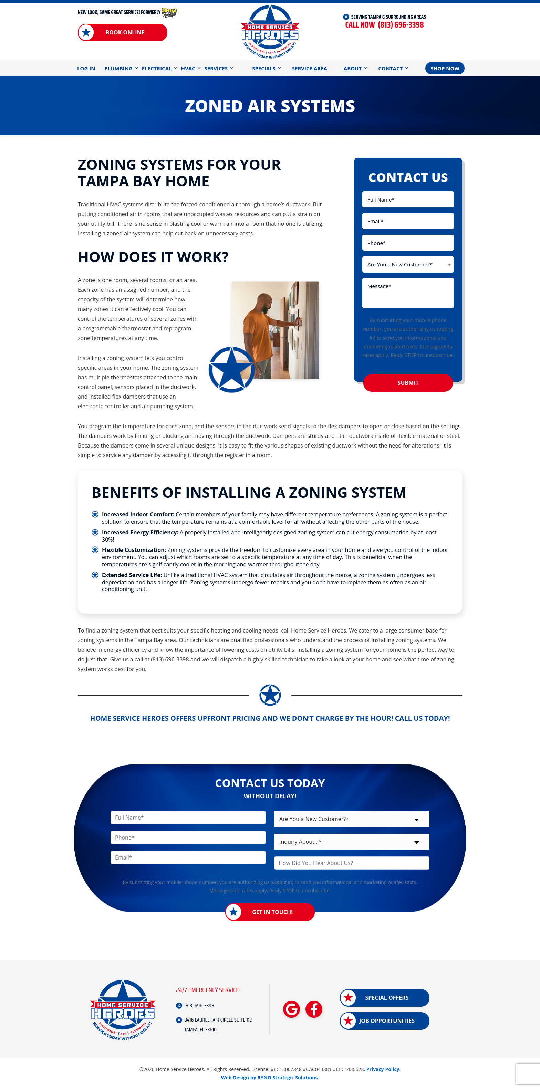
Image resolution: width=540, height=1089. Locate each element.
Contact (390, 68)
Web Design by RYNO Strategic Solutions (269, 1077)
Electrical (157, 68)
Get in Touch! (272, 912)
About (353, 68)
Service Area (309, 68)
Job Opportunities (387, 1021)
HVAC (188, 68)
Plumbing (118, 68)
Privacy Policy (382, 1069)
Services (216, 68)
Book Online (124, 32)
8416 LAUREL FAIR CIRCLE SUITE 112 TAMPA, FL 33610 (218, 1025)
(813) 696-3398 (384, 25)
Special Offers (386, 997)
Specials (264, 68)
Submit (407, 383)
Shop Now (444, 68)
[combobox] (408, 264)
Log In (86, 68)
